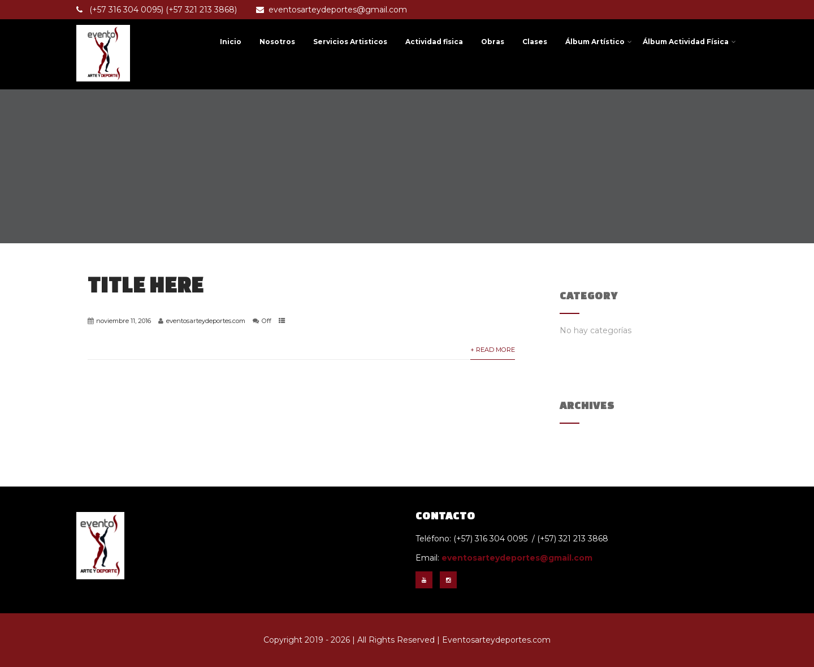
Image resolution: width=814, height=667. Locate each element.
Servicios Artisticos (350, 41)
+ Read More (492, 350)
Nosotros (277, 41)
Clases (534, 41)
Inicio (230, 41)
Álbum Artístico (598, 41)
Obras (492, 41)
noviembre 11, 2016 (123, 321)
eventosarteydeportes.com (205, 321)
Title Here (146, 284)
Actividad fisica (434, 41)
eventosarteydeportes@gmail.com (331, 10)
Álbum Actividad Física (689, 41)
